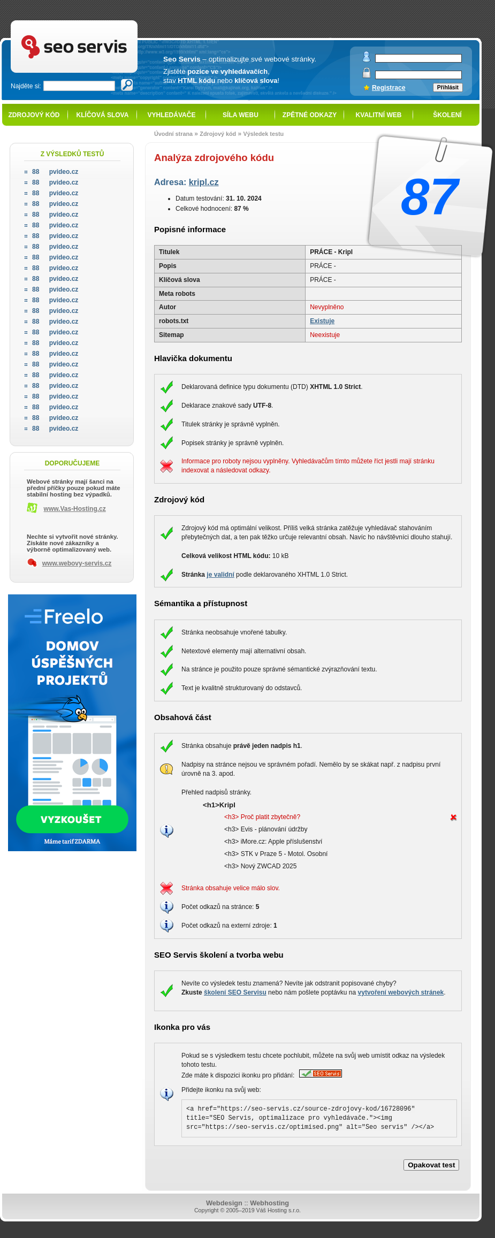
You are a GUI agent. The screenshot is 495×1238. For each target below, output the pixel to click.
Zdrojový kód (33, 115)
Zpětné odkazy (310, 115)
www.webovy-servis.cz (77, 563)
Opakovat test (431, 1165)
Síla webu (240, 115)
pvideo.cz (55, 171)
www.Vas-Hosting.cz (75, 509)
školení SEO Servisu (235, 992)
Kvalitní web (379, 115)
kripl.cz (204, 182)
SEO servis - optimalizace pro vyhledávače (96, 21)
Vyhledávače (172, 115)
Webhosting (269, 1203)
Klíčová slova (103, 115)
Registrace (389, 87)
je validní (220, 574)
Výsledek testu (263, 134)
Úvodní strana (173, 134)
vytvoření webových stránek (401, 992)
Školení (447, 115)
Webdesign (224, 1203)
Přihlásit (448, 87)
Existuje (322, 321)
